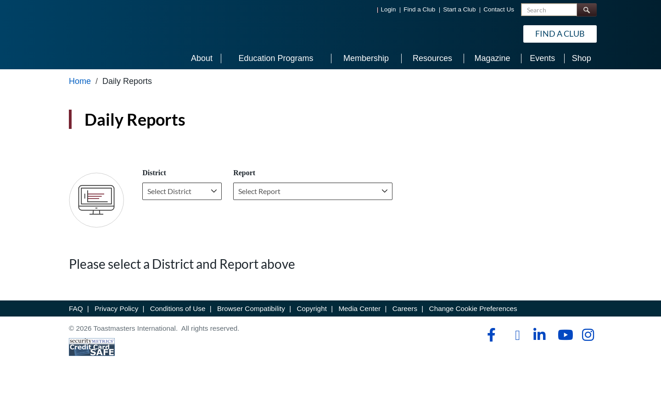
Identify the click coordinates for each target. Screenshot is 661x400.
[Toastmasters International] (95, 33)
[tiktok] (514, 335)
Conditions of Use (178, 308)
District (154, 173)
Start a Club (459, 9)
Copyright (311, 308)
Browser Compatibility (251, 308)
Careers (404, 308)
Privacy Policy (116, 308)
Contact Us (498, 9)
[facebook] (490, 334)
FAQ (76, 308)
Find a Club (419, 9)
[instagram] (587, 334)
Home (80, 81)
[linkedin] (539, 334)
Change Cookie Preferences (473, 308)
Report (244, 173)
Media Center (359, 308)
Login (388, 9)
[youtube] (563, 334)
